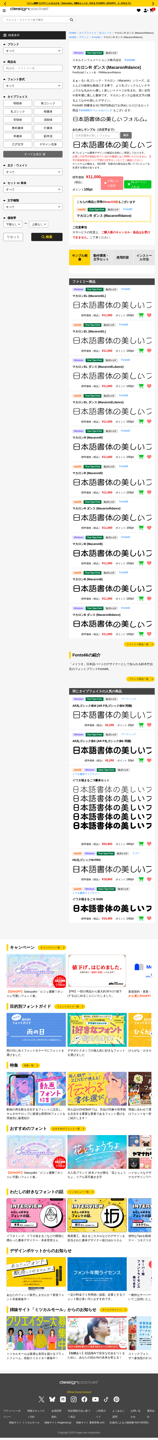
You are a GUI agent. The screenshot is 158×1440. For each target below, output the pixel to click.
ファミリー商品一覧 (137, 649)
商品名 (9, 61)
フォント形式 (14, 79)
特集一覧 (29, 1070)
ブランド (11, 44)
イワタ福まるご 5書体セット (90, 785)
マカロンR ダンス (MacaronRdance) (104, 215)
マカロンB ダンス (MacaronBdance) (96, 619)
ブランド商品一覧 (139, 684)
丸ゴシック (105, 33)
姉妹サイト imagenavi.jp (57, 1425)
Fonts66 (96, 37)
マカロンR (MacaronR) (87, 442)
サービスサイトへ (112, 1314)
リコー (136, 858)
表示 (126, 135)
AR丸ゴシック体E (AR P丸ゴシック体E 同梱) (101, 746)
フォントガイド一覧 (68, 1011)
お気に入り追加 (111, 183)
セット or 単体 (14, 183)
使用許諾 (122, 260)
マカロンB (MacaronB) (87, 548)
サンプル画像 (79, 260)
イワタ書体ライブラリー (86, 778)
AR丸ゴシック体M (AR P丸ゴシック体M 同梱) (102, 710)
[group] (36, 981)
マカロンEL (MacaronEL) (89, 300)
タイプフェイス (87, 33)
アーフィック (128, 703)
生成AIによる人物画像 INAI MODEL (129, 1425)
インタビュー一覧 (79, 1196)
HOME (72, 33)
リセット (13, 237)
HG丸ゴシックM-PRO (86, 865)
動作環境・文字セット (101, 260)
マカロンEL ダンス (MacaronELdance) (98, 371)
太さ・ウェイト (15, 165)
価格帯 (9, 218)
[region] (111, 144)
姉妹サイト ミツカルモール (24, 1425)
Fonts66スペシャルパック (96, 110)
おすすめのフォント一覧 (66, 1133)
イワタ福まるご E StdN (87, 904)
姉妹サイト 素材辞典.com (90, 1425)
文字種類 (11, 200)
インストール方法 (144, 260)
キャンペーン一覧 (50, 952)
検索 (47, 237)
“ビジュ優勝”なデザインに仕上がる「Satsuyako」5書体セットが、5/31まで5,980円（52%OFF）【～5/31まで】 (79, 3)
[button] (151, 980)
